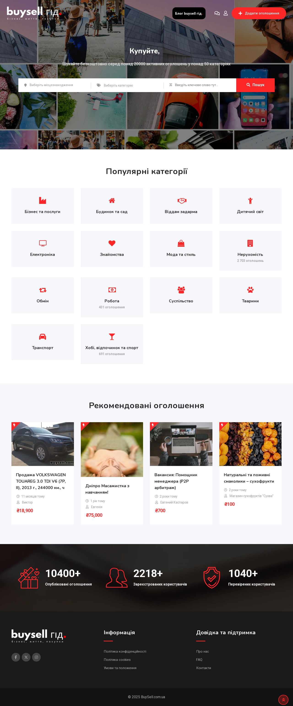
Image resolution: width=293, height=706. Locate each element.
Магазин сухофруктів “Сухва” (252, 496)
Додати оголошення (259, 13)
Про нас (202, 651)
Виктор (27, 502)
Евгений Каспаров (174, 502)
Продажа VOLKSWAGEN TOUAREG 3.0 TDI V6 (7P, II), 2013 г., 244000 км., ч (41, 481)
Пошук (255, 85)
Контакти (203, 668)
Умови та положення (120, 668)
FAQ (199, 660)
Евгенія (96, 507)
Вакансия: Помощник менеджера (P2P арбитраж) (176, 481)
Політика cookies (117, 660)
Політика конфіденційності (125, 651)
